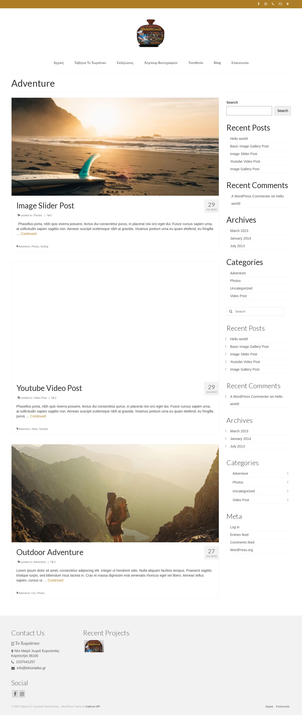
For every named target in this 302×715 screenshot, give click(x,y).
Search (232, 102)
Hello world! (239, 139)
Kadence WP (93, 706)
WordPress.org (241, 550)
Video (34, 429)
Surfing (44, 246)
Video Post (40, 397)
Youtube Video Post (245, 161)
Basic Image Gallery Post (249, 146)
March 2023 (239, 231)
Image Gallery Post (244, 169)
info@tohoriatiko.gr (28, 668)
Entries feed (239, 535)
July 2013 (237, 246)
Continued (28, 234)
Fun (33, 593)
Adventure (24, 246)
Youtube (43, 429)
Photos (38, 215)
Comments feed (242, 542)
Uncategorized (241, 288)
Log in (234, 527)
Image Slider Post (243, 154)
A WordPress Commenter (250, 196)
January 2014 (240, 238)
